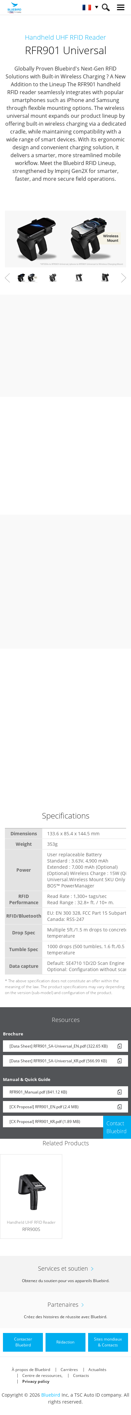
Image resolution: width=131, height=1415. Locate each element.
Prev (7, 277)
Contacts (81, 1375)
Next (123, 277)
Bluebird (50, 1395)
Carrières (69, 1369)
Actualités (97, 1369)
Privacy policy (35, 1381)
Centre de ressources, (42, 1375)
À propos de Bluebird (31, 1369)
